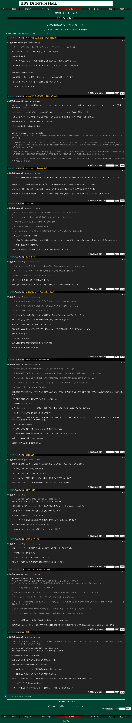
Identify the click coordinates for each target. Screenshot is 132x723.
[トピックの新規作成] (80, 30)
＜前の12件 (61, 701)
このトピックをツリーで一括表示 (18, 696)
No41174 (16, 133)
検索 (110, 9)
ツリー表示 (46, 9)
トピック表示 (69, 9)
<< (34, 33)
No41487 (16, 578)
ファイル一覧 (94, 9)
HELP (14, 9)
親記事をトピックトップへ (66, 13)
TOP (4, 9)
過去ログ (123, 9)
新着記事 (28, 9)
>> (53, 33)
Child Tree (66, 721)
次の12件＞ (71, 701)
